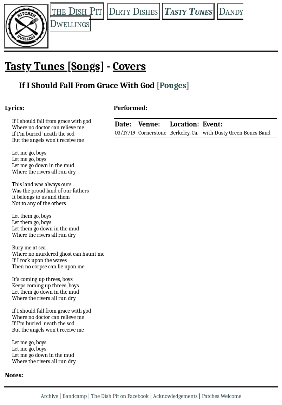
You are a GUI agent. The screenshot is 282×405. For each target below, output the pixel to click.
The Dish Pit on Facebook (120, 396)
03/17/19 (125, 133)
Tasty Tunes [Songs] (54, 66)
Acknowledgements (175, 396)
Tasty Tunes (188, 11)
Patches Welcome (221, 396)
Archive (49, 396)
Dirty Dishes (133, 11)
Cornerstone (152, 133)
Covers (129, 66)
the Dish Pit (77, 11)
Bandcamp (75, 396)
